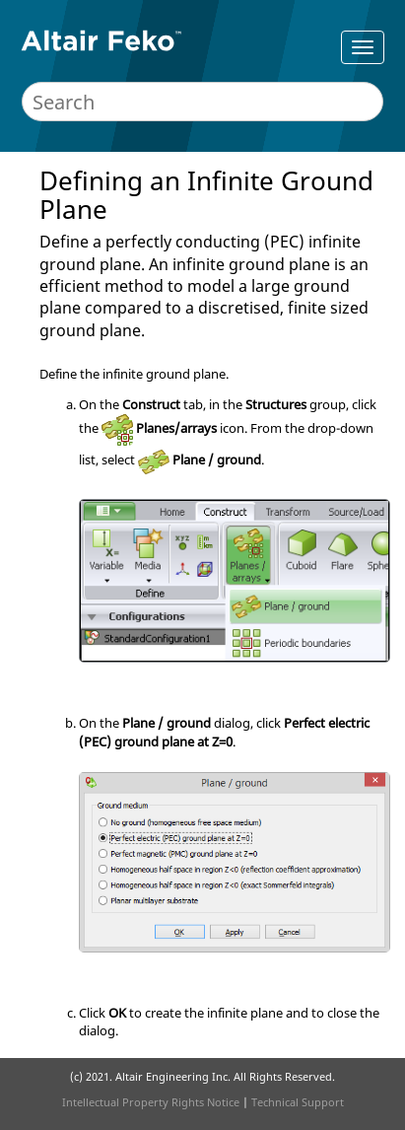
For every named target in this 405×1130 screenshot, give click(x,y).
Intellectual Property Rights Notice (150, 1102)
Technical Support (297, 1102)
